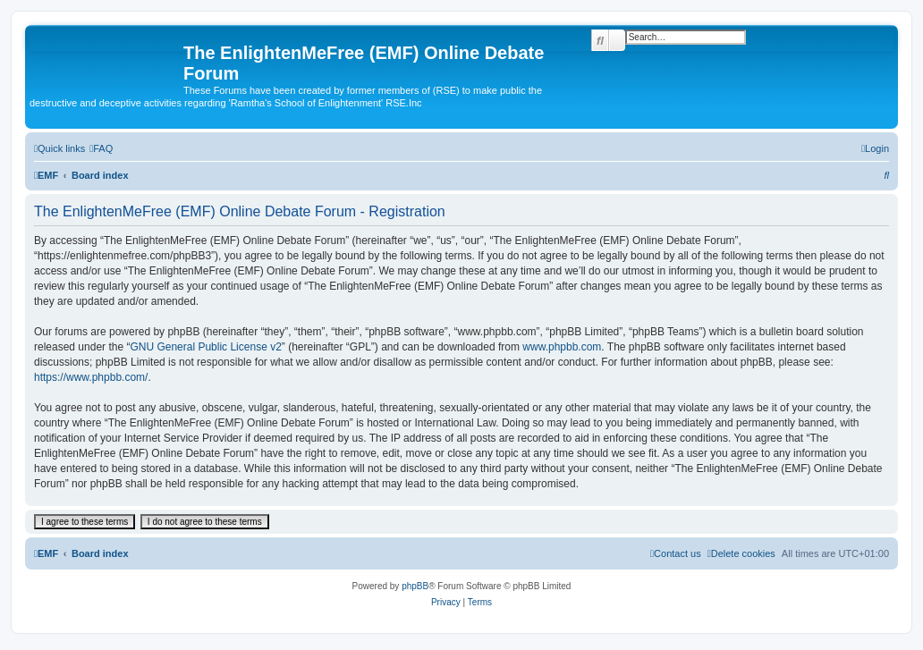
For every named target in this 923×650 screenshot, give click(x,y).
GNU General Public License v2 (205, 347)
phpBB (415, 586)
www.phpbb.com (561, 347)
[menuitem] (101, 148)
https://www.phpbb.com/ (91, 377)
